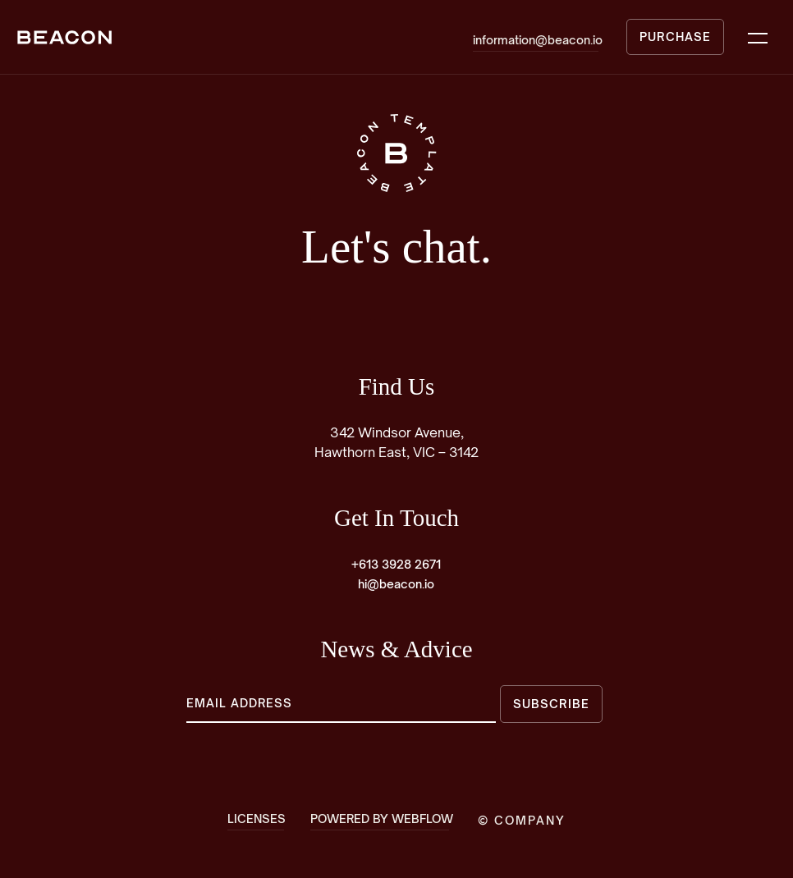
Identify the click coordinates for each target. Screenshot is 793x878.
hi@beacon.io (396, 584)
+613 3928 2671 (396, 564)
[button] (757, 36)
